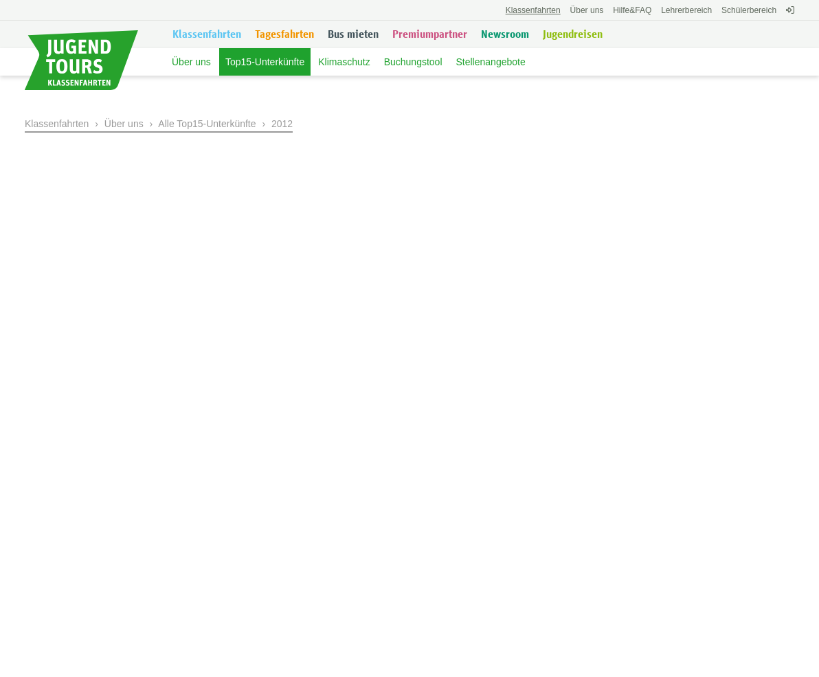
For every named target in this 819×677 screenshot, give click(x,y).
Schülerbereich (748, 10)
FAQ (632, 10)
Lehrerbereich (686, 10)
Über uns (587, 10)
